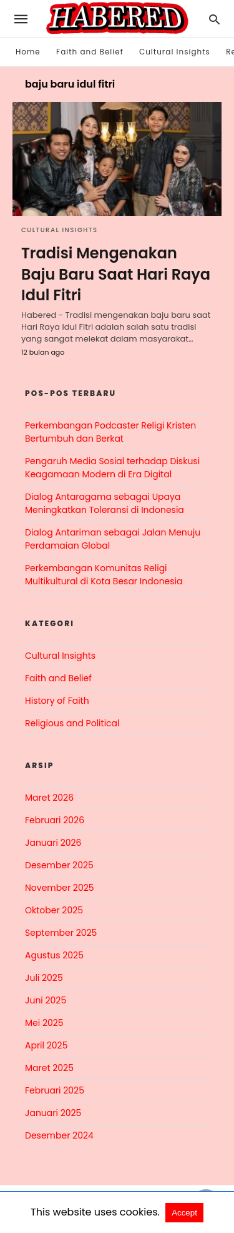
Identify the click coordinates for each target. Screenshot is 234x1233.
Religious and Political (72, 723)
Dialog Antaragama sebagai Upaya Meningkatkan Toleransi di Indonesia (104, 503)
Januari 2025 (53, 1113)
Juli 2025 (44, 978)
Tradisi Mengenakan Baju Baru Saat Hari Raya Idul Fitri (115, 274)
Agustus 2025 (54, 955)
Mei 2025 (44, 1023)
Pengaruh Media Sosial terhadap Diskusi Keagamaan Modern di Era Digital (112, 467)
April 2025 (46, 1045)
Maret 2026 (49, 797)
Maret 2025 (49, 1068)
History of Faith (57, 700)
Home (28, 51)
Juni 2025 (45, 1000)
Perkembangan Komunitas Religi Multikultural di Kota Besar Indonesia (104, 574)
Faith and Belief (90, 51)
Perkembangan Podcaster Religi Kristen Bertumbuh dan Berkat (110, 432)
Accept (184, 1212)
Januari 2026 (53, 842)
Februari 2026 (54, 820)
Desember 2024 (59, 1135)
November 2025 (59, 887)
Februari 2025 (54, 1090)
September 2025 (61, 932)
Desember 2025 (59, 865)
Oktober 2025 (54, 910)
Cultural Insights (174, 51)
